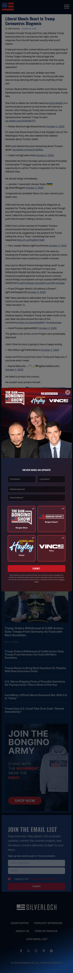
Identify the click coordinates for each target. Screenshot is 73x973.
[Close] (67, 392)
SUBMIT (36, 568)
